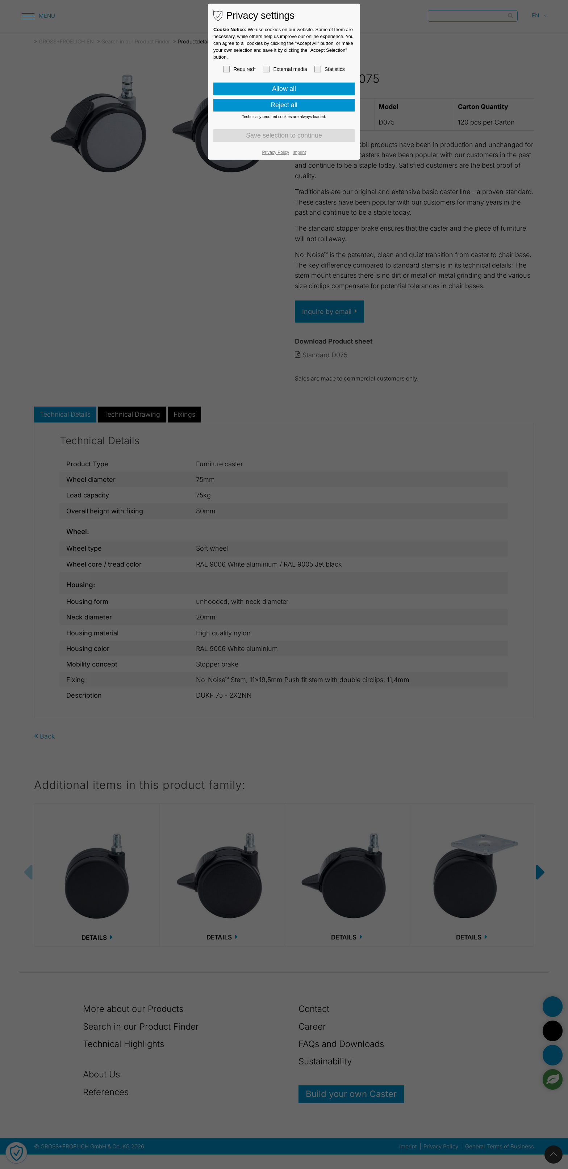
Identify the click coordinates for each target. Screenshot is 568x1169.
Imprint (299, 152)
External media (285, 69)
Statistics (329, 69)
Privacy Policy (275, 152)
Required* (239, 69)
